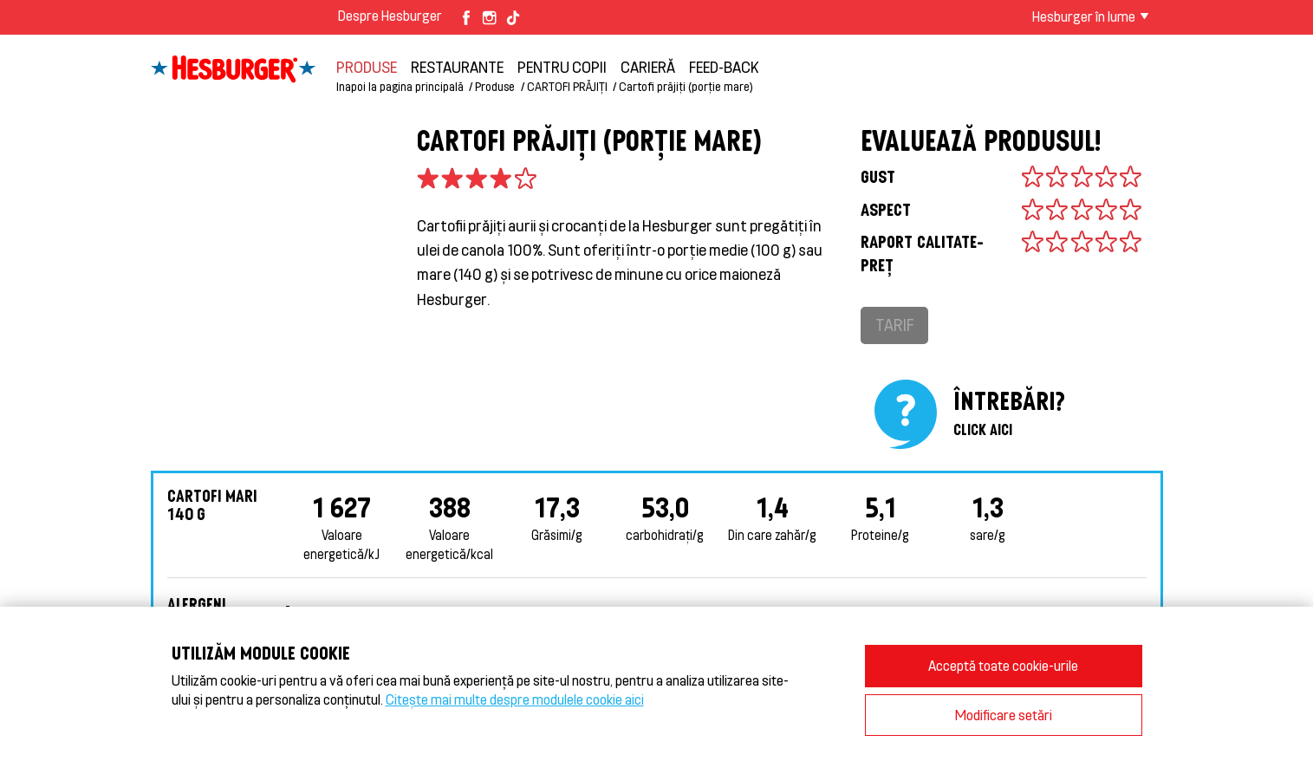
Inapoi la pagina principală (400, 86)
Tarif (894, 325)
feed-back (724, 66)
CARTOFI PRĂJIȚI (567, 86)
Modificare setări (1003, 714)
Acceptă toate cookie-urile (1003, 665)
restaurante (457, 66)
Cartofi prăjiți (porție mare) (686, 86)
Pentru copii (562, 66)
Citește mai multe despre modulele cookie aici (515, 699)
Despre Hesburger (390, 15)
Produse (366, 66)
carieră (648, 66)
